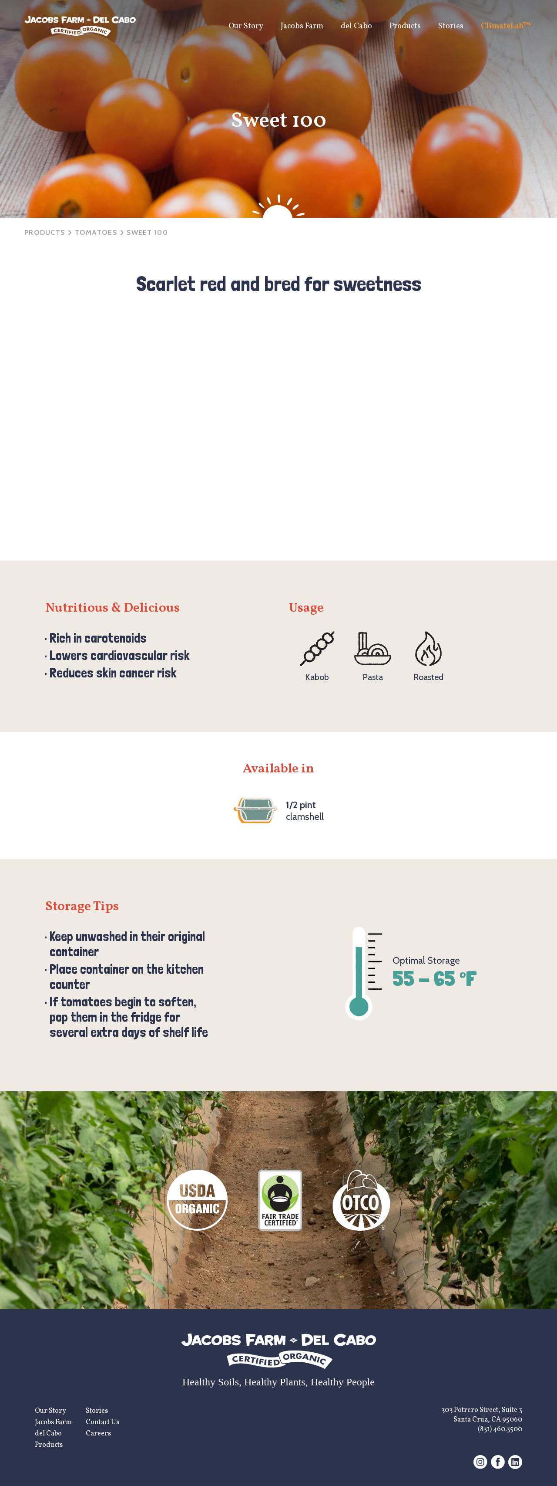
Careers (98, 1434)
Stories (450, 26)
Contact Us (102, 1422)
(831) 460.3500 (500, 1429)
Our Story (245, 26)
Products (405, 26)
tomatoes (96, 232)
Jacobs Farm (302, 26)
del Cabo (356, 26)
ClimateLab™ (506, 26)
